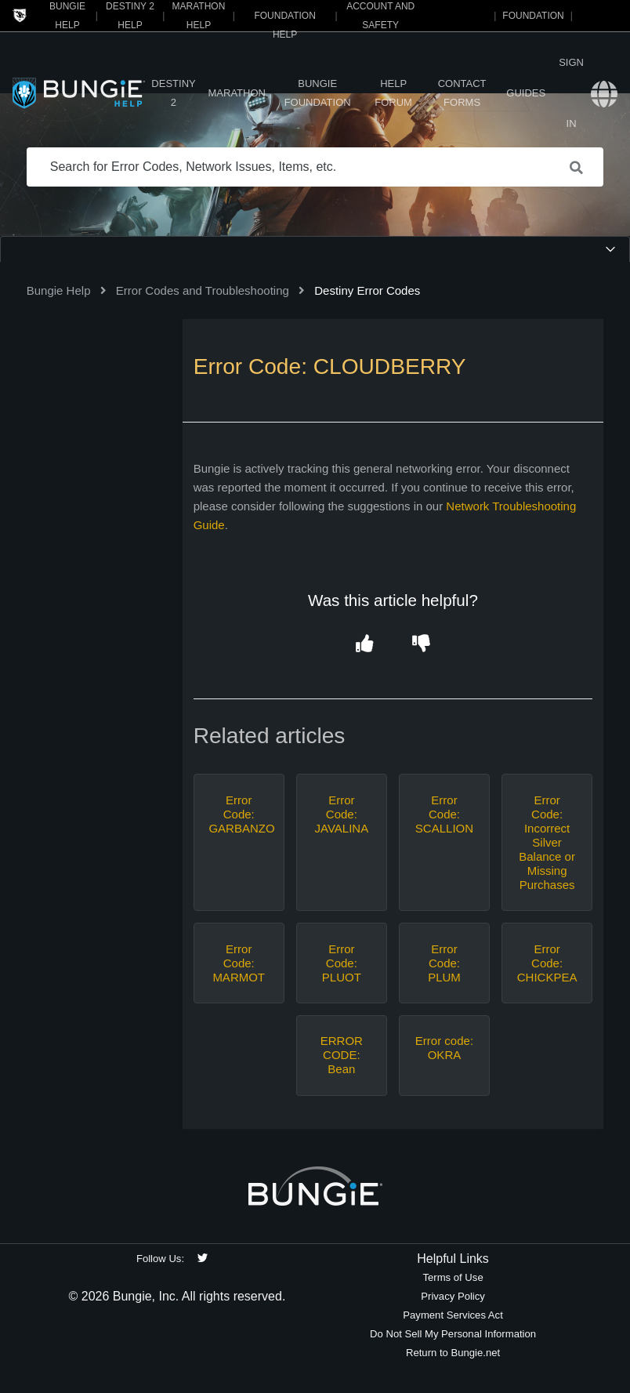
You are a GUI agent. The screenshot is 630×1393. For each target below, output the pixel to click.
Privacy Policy (453, 1296)
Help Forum (393, 93)
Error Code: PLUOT (341, 963)
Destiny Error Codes (367, 290)
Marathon (237, 93)
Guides (525, 93)
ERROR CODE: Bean (341, 1055)
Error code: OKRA (444, 1047)
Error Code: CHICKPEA (547, 963)
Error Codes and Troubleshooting (202, 290)
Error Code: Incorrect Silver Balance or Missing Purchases (547, 842)
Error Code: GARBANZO (238, 814)
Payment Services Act (453, 1315)
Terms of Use (452, 1277)
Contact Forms (462, 93)
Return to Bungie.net (453, 1353)
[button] (365, 644)
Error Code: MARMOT (238, 963)
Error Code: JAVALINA (342, 814)
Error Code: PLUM (444, 963)
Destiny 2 (173, 93)
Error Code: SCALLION (444, 814)
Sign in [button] (571, 92)
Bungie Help (59, 290)
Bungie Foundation (317, 93)
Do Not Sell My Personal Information (453, 1334)
